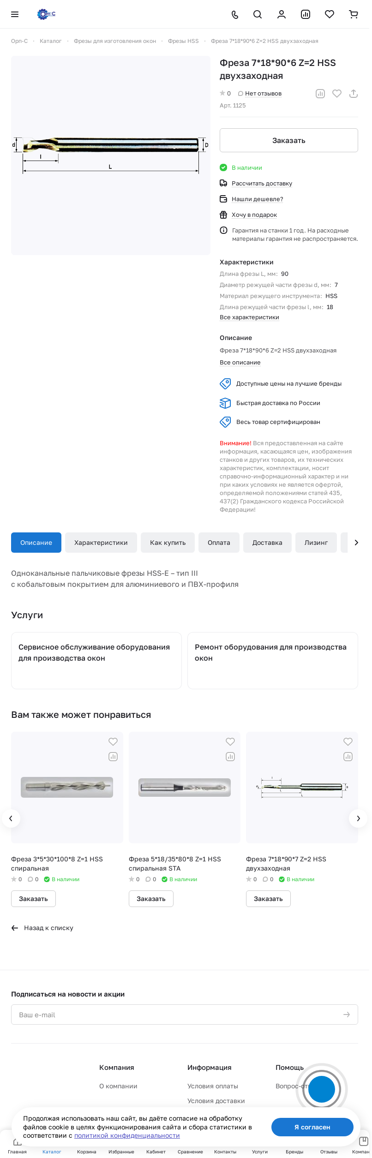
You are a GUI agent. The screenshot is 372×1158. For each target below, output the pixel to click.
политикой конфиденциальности (127, 1135)
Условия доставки (216, 1100)
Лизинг (316, 542)
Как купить (168, 542)
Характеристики (101, 542)
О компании (118, 1086)
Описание (36, 542)
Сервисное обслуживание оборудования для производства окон (94, 652)
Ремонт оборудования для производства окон (271, 652)
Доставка (267, 542)
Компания (116, 1067)
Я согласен (312, 1127)
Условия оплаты (212, 1086)
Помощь (290, 1067)
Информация (209, 1067)
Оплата (219, 542)
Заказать (289, 140)
